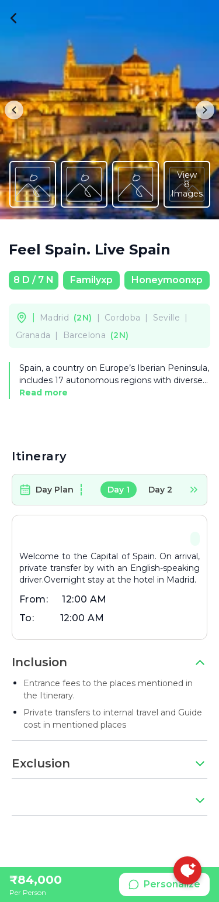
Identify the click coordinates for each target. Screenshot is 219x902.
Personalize (164, 884)
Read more (43, 392)
